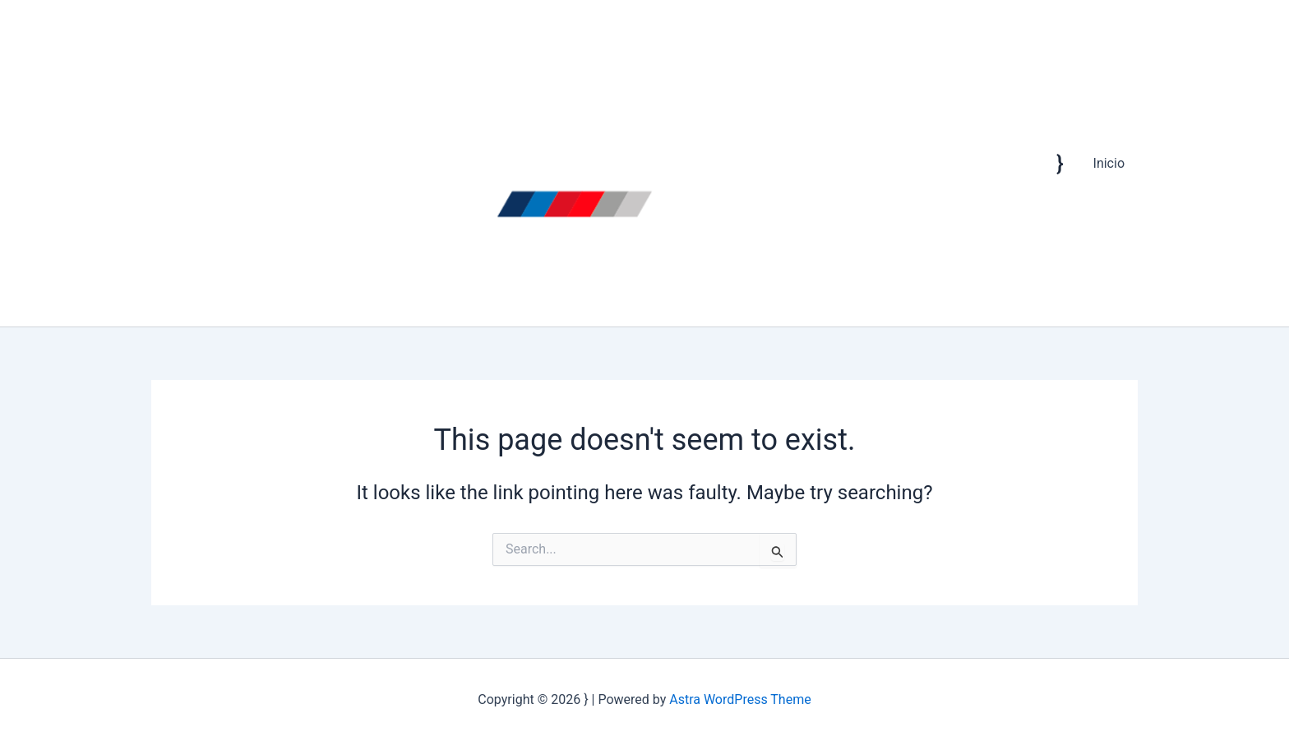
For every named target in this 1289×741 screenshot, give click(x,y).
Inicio (1109, 163)
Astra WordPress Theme (740, 699)
